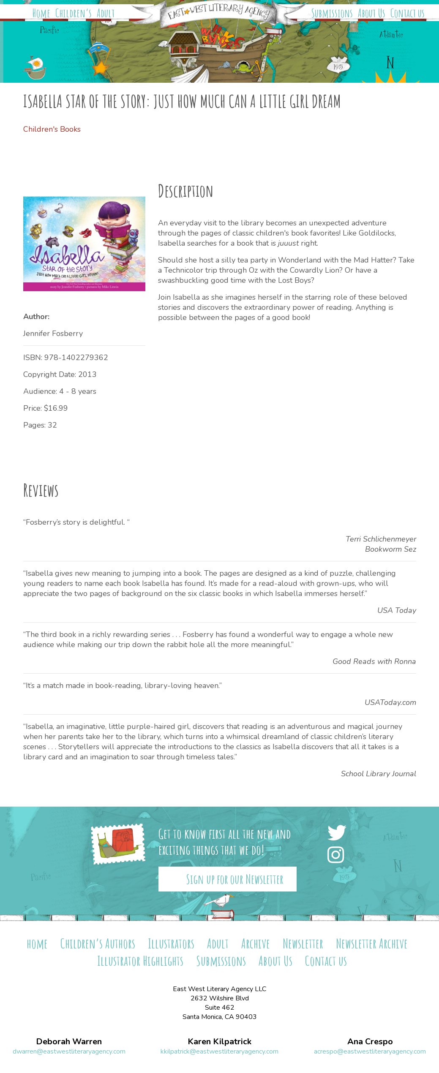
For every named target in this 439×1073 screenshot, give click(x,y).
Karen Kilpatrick (219, 1042)
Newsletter (303, 943)
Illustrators (171, 943)
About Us (371, 13)
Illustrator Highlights (140, 960)
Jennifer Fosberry (53, 333)
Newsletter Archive (372, 943)
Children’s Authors (97, 943)
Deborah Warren (69, 1042)
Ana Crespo (370, 1042)
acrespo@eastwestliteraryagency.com (370, 1051)
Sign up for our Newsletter (235, 879)
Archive (255, 943)
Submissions (332, 13)
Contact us (407, 13)
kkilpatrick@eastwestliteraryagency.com (219, 1051)
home (37, 943)
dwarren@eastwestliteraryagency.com (69, 1051)
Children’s (73, 13)
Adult (106, 13)
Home (41, 13)
